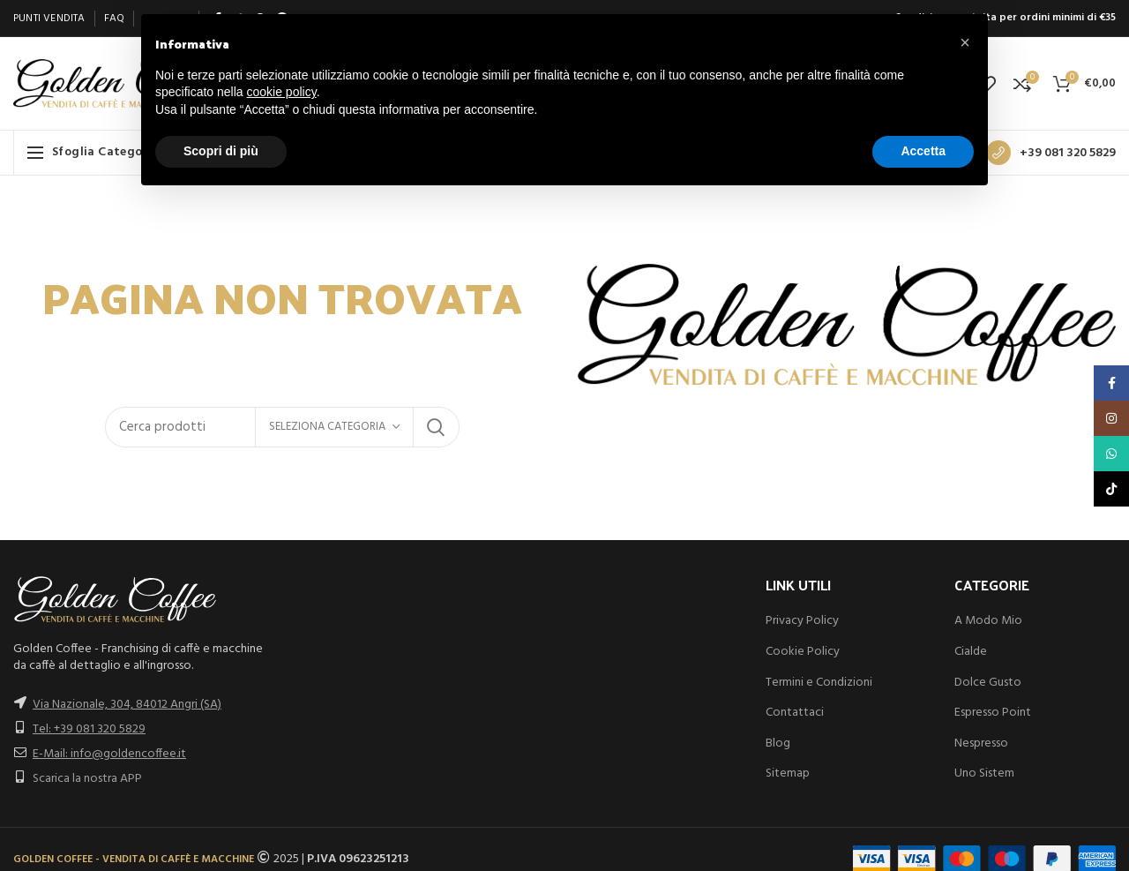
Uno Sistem (984, 773)
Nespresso (981, 743)
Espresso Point (992, 712)
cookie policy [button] (282, 92)
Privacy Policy (802, 621)
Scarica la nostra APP (87, 779)
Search (436, 427)
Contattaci (795, 712)
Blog (778, 743)
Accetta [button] (923, 151)
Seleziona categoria (327, 426)
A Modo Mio (988, 621)
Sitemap (788, 773)
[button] (965, 42)
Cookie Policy (803, 652)
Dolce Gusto (987, 682)
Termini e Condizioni (819, 682)
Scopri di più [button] (220, 151)
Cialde (970, 652)
